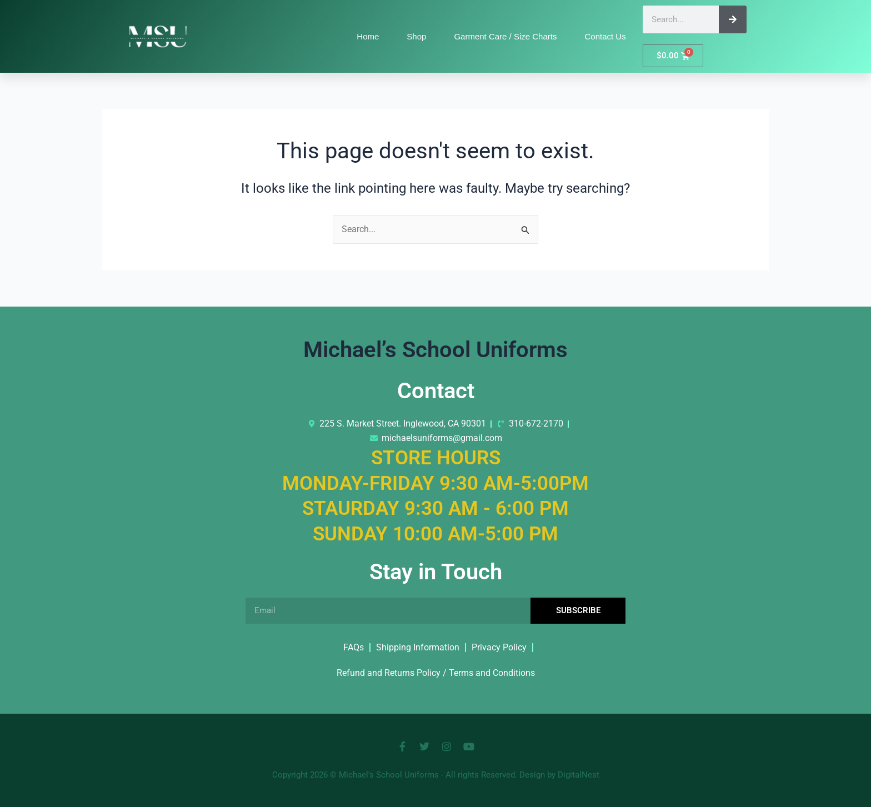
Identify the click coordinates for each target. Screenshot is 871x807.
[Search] (733, 19)
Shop (416, 36)
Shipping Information (417, 647)
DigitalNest (578, 775)
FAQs (353, 647)
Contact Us (604, 36)
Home (368, 36)
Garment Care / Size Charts (505, 36)
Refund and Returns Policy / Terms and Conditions (436, 673)
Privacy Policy (499, 647)
